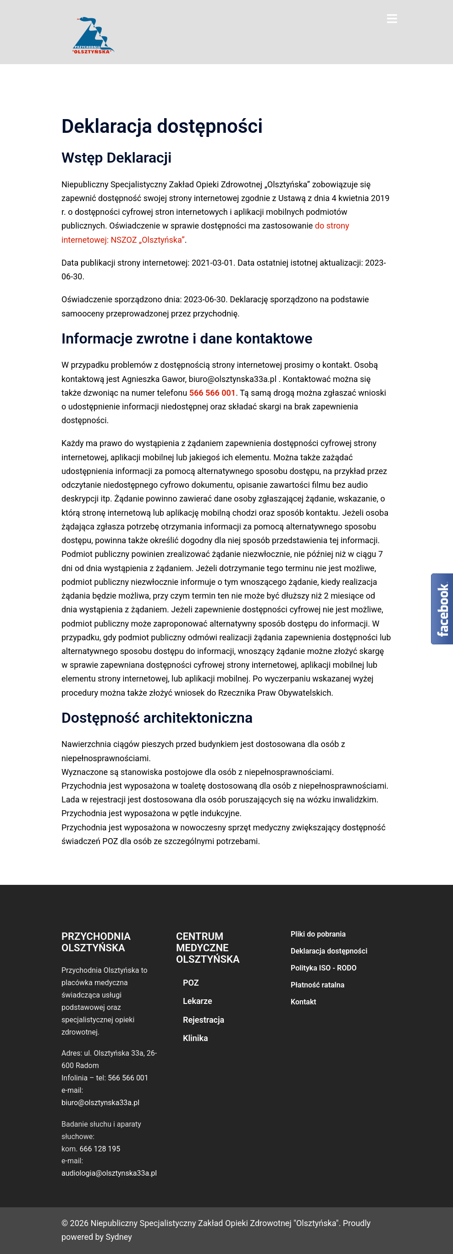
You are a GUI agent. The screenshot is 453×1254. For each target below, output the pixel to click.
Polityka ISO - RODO (324, 968)
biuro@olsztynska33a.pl (100, 1102)
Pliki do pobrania (318, 934)
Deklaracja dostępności (329, 951)
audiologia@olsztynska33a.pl (109, 1173)
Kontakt (303, 1002)
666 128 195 (99, 1149)
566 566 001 (212, 393)
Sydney (119, 1237)
